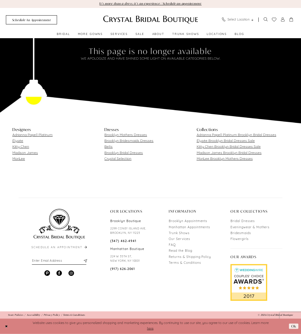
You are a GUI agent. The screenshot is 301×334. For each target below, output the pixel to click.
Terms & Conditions (185, 263)
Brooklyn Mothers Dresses (125, 135)
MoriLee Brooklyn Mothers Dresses (225, 159)
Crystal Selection (117, 159)
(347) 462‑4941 (123, 241)
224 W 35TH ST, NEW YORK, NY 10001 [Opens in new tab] (125, 258)
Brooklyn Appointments (188, 221)
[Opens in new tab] (248, 282)
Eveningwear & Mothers (250, 227)
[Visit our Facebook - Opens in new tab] (59, 273)
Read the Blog (180, 251)
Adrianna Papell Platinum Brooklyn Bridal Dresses (236, 135)
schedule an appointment (59, 247)
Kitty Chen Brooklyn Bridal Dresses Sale (229, 147)
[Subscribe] (85, 261)
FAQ (172, 245)
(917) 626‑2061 (122, 269)
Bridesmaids (240, 233)
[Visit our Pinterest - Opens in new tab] (47, 273)
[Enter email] (59, 261)
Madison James (25, 153)
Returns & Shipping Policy (190, 257)
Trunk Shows (179, 233)
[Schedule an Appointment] (31, 19)
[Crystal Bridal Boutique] (150, 20)
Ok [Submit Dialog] (293, 326)
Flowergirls (239, 239)
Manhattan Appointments (189, 227)
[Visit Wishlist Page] (274, 19)
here (150, 328)
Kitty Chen (20, 147)
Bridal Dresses (242, 221)
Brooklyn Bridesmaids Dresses (128, 141)
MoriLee (18, 159)
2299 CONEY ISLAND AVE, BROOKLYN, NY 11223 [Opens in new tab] (128, 230)
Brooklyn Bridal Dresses (123, 153)
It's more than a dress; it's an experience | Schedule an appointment (150, 3)
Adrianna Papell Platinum (32, 135)
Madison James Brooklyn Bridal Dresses (229, 153)
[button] (283, 19)
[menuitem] (31, 19)
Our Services (179, 239)
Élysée (17, 141)
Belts (108, 147)
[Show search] (265, 19)
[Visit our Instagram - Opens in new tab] (71, 273)
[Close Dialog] (6, 326)
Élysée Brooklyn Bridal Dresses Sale (226, 141)
